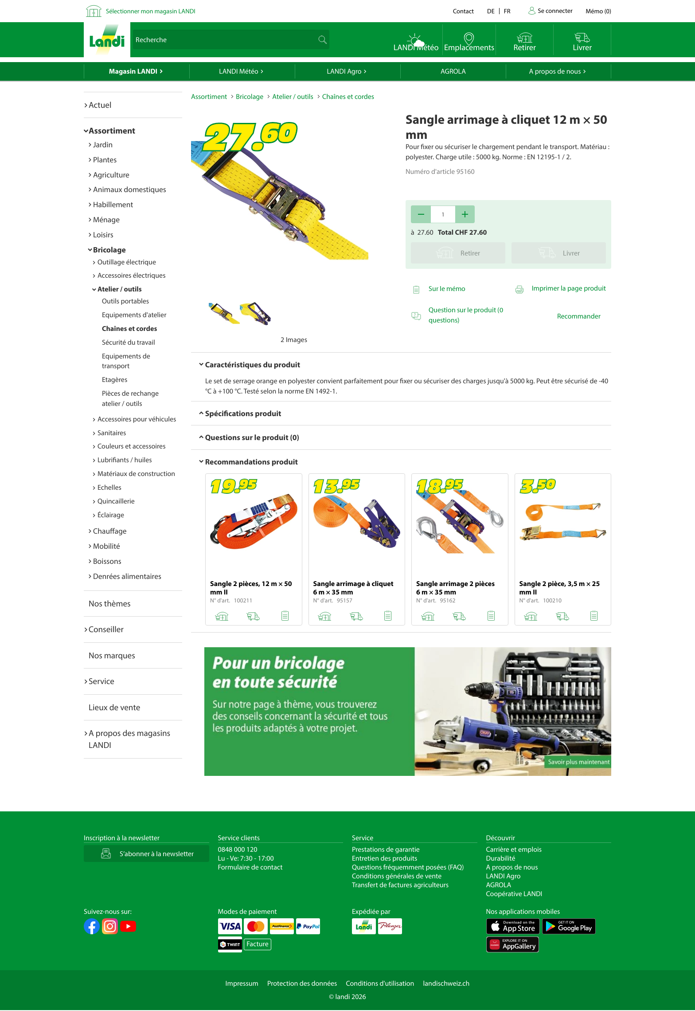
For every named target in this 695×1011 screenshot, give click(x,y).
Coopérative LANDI (514, 893)
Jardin (103, 144)
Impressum (242, 983)
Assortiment (112, 130)
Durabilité (500, 858)
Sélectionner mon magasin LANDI (150, 11)
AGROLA (453, 71)
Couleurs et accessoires (131, 446)
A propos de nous (555, 71)
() (598, 11)
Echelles (109, 487)
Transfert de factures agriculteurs (400, 885)
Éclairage (111, 515)
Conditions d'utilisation (380, 983)
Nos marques (112, 655)
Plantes (105, 159)
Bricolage (109, 249)
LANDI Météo (238, 71)
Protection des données (302, 983)
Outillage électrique (127, 262)
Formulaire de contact (250, 867)
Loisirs (103, 234)
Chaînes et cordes (129, 328)
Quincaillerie (116, 501)
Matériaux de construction (136, 473)
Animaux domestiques (129, 189)
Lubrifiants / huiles (125, 460)
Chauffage (110, 531)
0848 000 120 (238, 849)
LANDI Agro (344, 71)
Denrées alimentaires (127, 576)
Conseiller (106, 629)
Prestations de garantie (386, 849)
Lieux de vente (114, 707)
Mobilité (106, 546)
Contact (463, 11)
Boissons (107, 561)
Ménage (106, 219)
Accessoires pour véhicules (137, 419)
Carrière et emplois (514, 849)
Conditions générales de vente (396, 876)
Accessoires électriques (131, 275)
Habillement (113, 204)
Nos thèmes (110, 603)
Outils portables (125, 301)
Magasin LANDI (133, 71)
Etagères (114, 379)
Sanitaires (112, 433)
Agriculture (111, 174)
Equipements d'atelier (134, 315)
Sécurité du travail (128, 342)
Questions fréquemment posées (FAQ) (408, 867)
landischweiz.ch (446, 983)
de (491, 11)
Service (101, 681)
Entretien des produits (384, 858)
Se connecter (555, 10)
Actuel (100, 104)
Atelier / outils (120, 289)
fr (507, 11)
